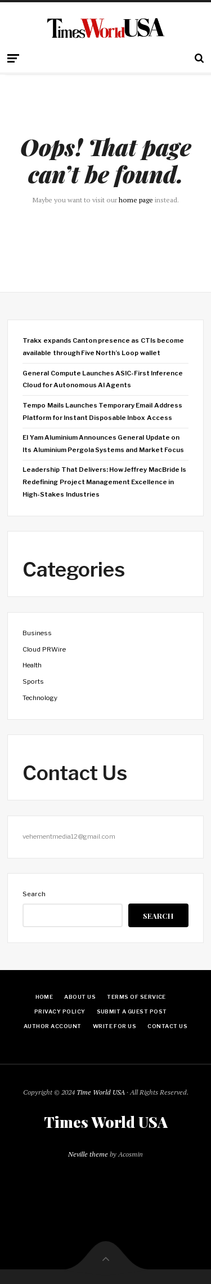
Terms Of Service (136, 997)
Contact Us (167, 1026)
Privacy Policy (60, 1011)
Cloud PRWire (44, 649)
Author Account (53, 1026)
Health (32, 665)
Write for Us (115, 1026)
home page (136, 200)
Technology (40, 698)
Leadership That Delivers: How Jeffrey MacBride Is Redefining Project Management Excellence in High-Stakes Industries (104, 482)
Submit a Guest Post (132, 1011)
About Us (80, 997)
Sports (33, 681)
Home (44, 997)
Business (37, 633)
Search (34, 894)
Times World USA (106, 1122)
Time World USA (101, 1092)
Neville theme (88, 1154)
